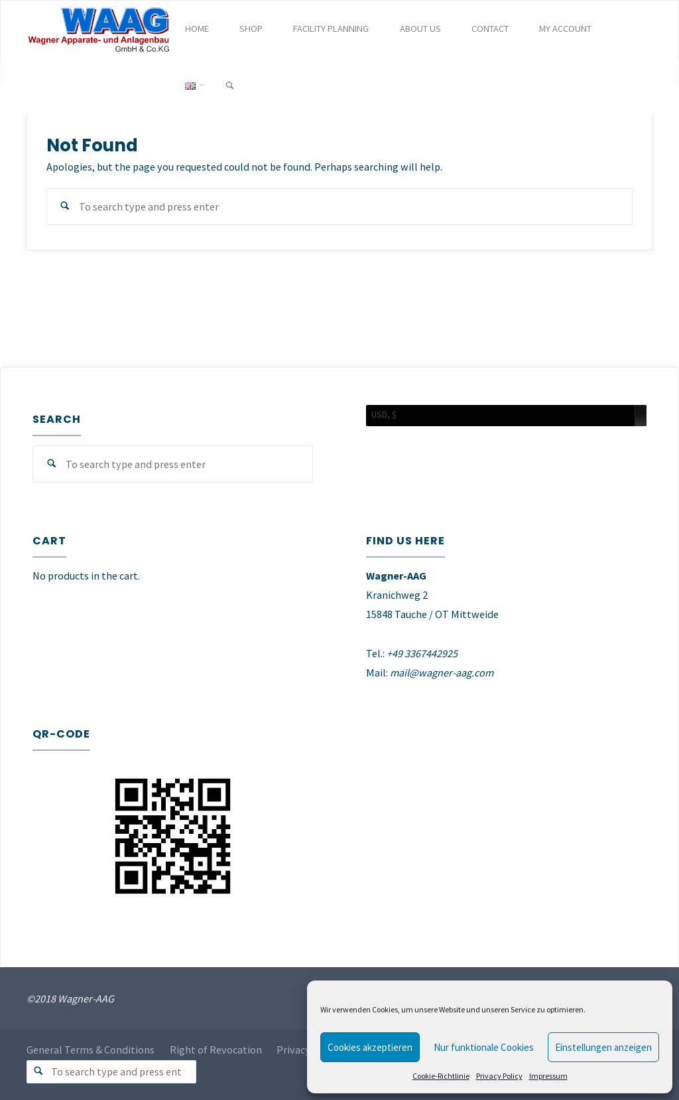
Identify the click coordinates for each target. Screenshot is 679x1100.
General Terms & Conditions (90, 1050)
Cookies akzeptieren (370, 1047)
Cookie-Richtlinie (440, 1076)
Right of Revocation (216, 1050)
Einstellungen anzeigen (603, 1047)
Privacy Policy (499, 1076)
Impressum (548, 1076)
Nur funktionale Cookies (484, 1047)
